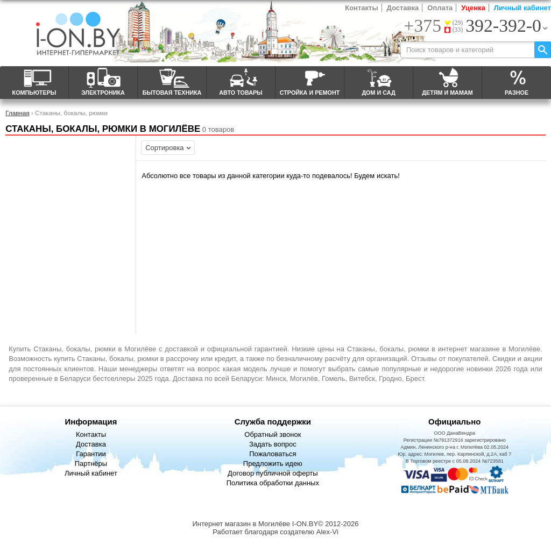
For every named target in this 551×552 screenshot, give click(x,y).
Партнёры (91, 463)
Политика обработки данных (273, 483)
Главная (17, 112)
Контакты (361, 8)
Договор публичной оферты (273, 473)
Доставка (403, 8)
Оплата (440, 8)
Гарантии (91, 454)
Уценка (473, 8)
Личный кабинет (522, 8)
